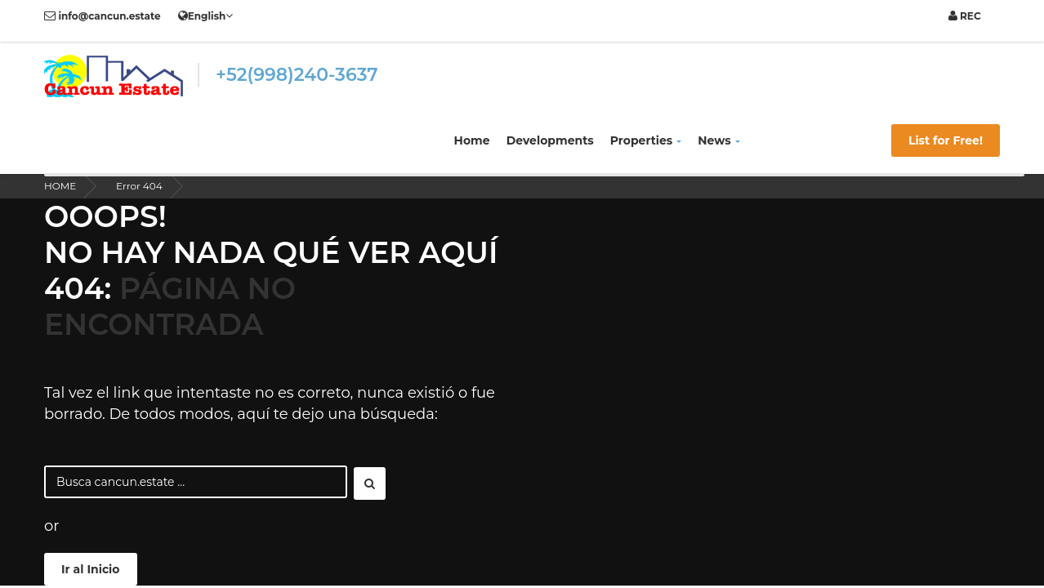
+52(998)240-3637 (297, 75)
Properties (646, 140)
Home (472, 140)
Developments (550, 140)
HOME (60, 186)
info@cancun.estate (102, 16)
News (718, 140)
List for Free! (945, 140)
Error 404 (139, 186)
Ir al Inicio (90, 569)
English (206, 15)
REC (964, 16)
